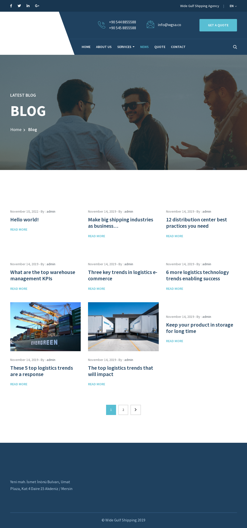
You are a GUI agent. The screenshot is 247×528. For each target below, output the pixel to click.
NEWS (144, 47)
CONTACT (178, 47)
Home (15, 129)
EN (233, 6)
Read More (18, 229)
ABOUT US (104, 47)
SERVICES (124, 47)
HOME (86, 47)
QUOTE (159, 47)
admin (51, 211)
